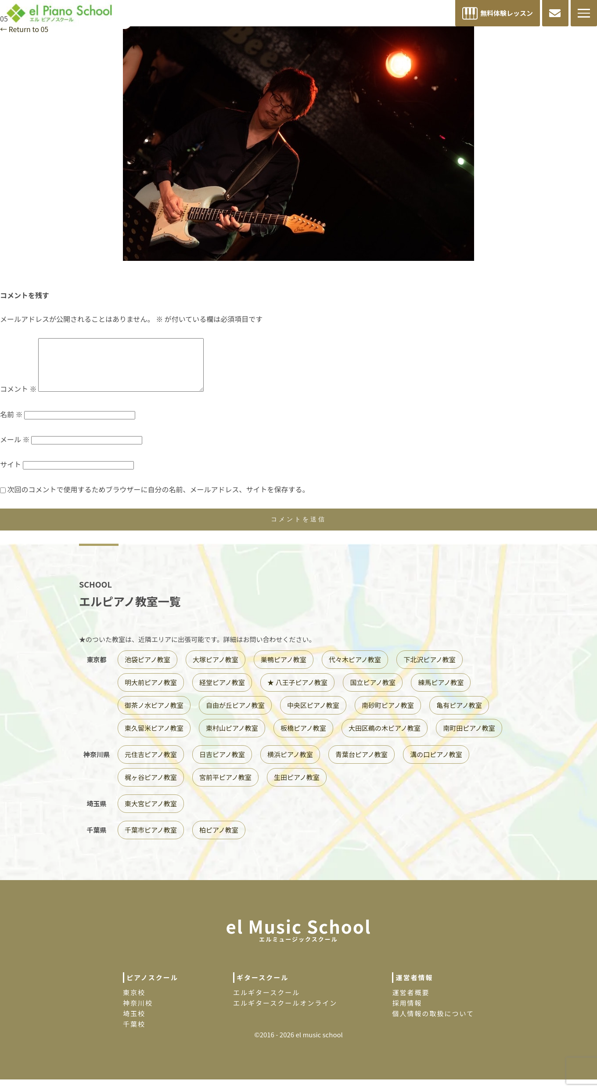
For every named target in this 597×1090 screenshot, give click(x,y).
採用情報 (407, 1013)
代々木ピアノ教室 (355, 670)
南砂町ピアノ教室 (388, 715)
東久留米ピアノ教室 (154, 738)
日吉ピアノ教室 (222, 764)
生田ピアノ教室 (297, 787)
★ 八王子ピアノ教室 (297, 692)
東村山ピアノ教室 (232, 738)
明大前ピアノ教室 (151, 692)
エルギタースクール (266, 1002)
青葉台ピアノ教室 (361, 764)
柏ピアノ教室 (218, 840)
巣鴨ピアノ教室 (283, 670)
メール (15, 449)
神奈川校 (138, 1013)
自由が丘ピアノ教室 (235, 715)
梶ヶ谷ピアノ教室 (151, 787)
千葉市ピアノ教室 (151, 840)
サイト (10, 474)
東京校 (134, 1002)
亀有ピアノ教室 (459, 715)
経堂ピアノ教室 (222, 692)
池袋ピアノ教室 (147, 670)
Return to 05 (24, 29)
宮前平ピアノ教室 (225, 787)
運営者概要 (410, 1002)
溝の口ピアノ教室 (436, 764)
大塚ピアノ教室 (215, 670)
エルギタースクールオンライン (285, 1013)
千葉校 (134, 1034)
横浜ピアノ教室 (290, 764)
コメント (18, 399)
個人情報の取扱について (433, 1024)
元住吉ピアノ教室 (151, 764)
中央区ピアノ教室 (313, 715)
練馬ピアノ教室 (441, 692)
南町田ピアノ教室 (469, 738)
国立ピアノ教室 (373, 692)
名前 (11, 424)
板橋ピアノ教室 (303, 738)
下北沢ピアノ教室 (429, 670)
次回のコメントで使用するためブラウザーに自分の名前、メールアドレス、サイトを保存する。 (158, 499)
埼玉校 (134, 1024)
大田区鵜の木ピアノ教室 (385, 738)
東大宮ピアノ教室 (151, 814)
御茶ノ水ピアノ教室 (154, 715)
